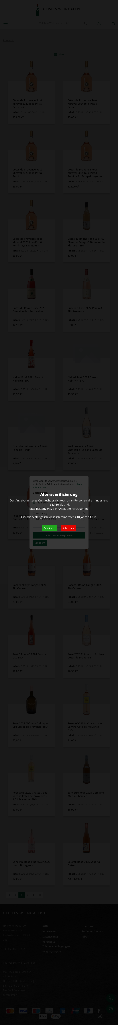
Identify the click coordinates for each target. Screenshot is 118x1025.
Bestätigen (49, 528)
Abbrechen (68, 528)
